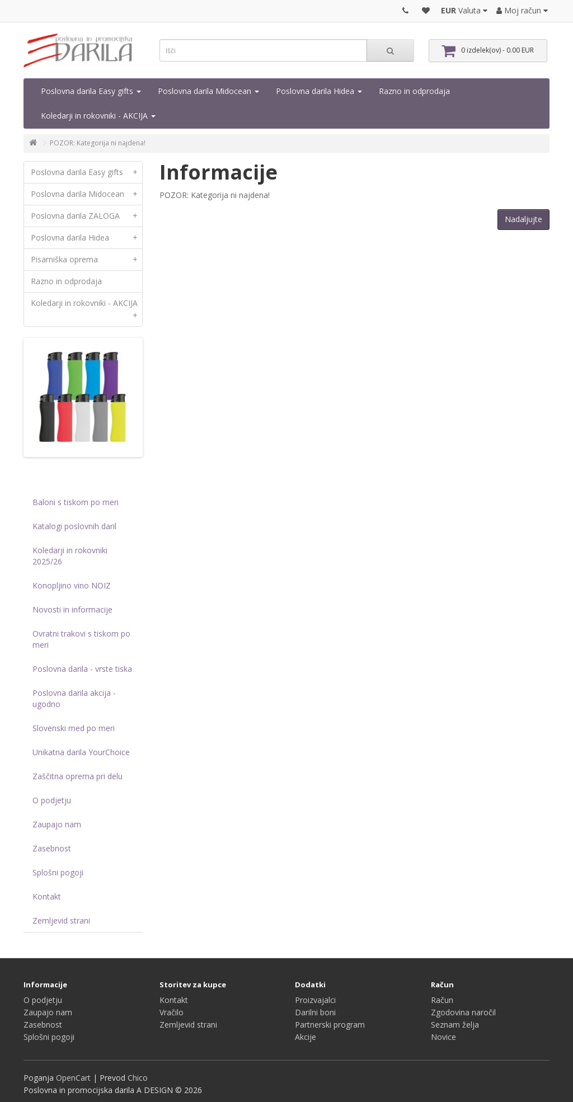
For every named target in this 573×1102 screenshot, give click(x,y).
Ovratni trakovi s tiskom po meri (81, 639)
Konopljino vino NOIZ (71, 585)
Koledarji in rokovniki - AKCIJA (98, 115)
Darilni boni (315, 1012)
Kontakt (46, 896)
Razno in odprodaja (414, 91)
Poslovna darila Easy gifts (91, 91)
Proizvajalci (315, 1000)
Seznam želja (455, 1024)
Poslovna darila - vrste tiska (82, 668)
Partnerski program (330, 1024)
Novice (443, 1037)
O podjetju (51, 800)
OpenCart (73, 1077)
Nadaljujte (523, 219)
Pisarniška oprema (86, 259)
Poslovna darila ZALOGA (86, 216)
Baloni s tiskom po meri (75, 502)
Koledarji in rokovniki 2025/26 (69, 556)
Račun (442, 1000)
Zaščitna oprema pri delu (77, 776)
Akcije (305, 1037)
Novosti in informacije (72, 609)
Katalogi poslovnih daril (74, 526)
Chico (138, 1077)
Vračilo (171, 1012)
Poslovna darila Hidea (319, 91)
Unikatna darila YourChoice (81, 752)
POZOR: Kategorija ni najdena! (97, 143)
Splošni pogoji (57, 872)
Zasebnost (51, 848)
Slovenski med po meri (73, 728)
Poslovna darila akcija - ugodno (74, 698)
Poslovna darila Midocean (208, 91)
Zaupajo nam (56, 824)
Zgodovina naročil (463, 1012)
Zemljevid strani (61, 920)
